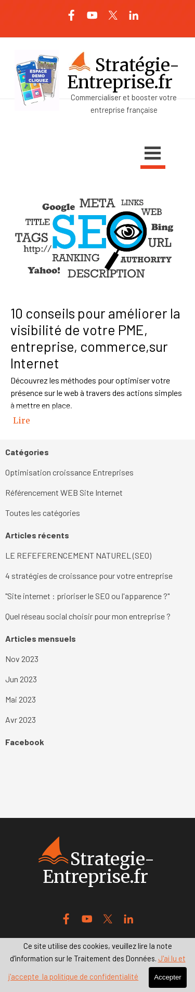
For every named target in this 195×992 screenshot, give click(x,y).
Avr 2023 (20, 719)
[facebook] (71, 15)
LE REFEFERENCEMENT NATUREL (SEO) (78, 555)
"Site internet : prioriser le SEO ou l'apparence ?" (87, 596)
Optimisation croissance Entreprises (69, 472)
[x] (113, 15)
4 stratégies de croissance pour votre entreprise (89, 575)
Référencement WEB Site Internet (64, 492)
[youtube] (92, 15)
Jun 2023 (21, 679)
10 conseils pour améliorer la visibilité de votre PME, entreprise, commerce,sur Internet (95, 338)
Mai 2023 (20, 699)
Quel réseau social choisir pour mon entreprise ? (88, 616)
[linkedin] (134, 15)
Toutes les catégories (42, 513)
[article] (97, 311)
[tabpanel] (98, 104)
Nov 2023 (21, 659)
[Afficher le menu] (152, 154)
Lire (21, 420)
